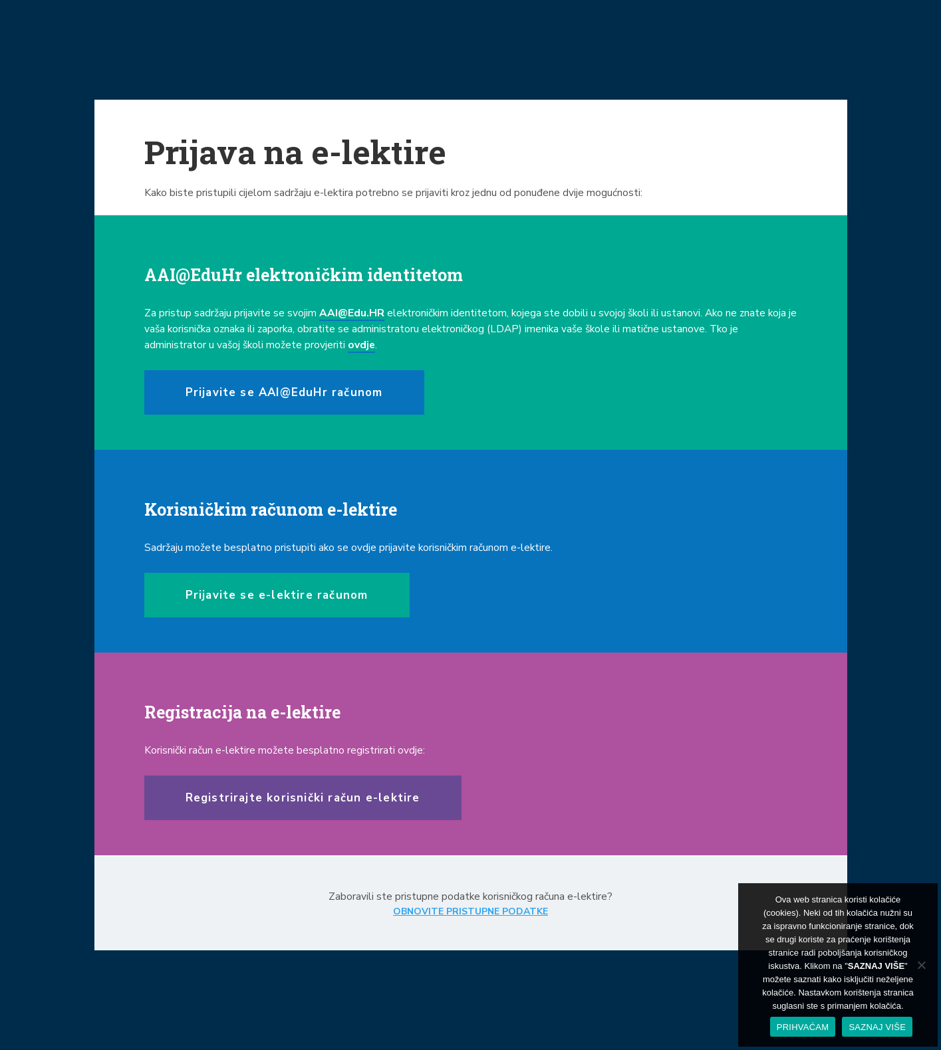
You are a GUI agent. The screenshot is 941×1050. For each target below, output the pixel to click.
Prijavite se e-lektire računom (277, 595)
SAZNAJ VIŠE (877, 1027)
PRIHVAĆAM (803, 1027)
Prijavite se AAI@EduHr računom (284, 392)
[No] (921, 965)
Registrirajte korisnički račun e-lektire (303, 797)
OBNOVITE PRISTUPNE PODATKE (470, 911)
